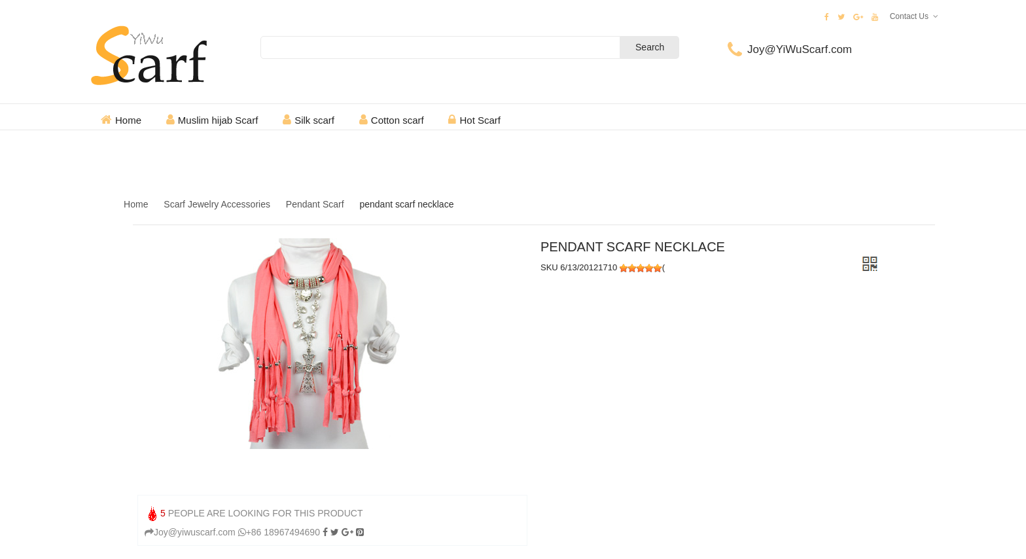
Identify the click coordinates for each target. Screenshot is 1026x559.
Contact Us (909, 16)
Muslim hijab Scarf (218, 120)
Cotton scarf (397, 120)
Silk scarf (314, 120)
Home (128, 120)
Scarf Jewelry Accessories (217, 204)
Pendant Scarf (315, 204)
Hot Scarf (480, 120)
